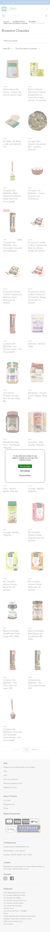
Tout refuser (25, 471)
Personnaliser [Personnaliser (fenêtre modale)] (25, 475)
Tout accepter (25, 466)
